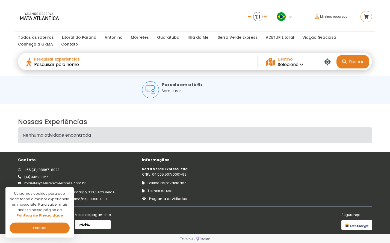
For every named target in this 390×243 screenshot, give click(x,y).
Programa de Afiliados (164, 198)
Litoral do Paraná (79, 37)
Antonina (114, 37)
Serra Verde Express (238, 37)
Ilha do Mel (198, 37)
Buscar (353, 62)
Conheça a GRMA (35, 44)
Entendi (39, 227)
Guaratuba (168, 37)
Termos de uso (157, 190)
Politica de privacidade (164, 183)
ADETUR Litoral (280, 37)
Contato (69, 44)
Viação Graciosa (319, 37)
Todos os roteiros (36, 37)
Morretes (140, 37)
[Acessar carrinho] (366, 16)
